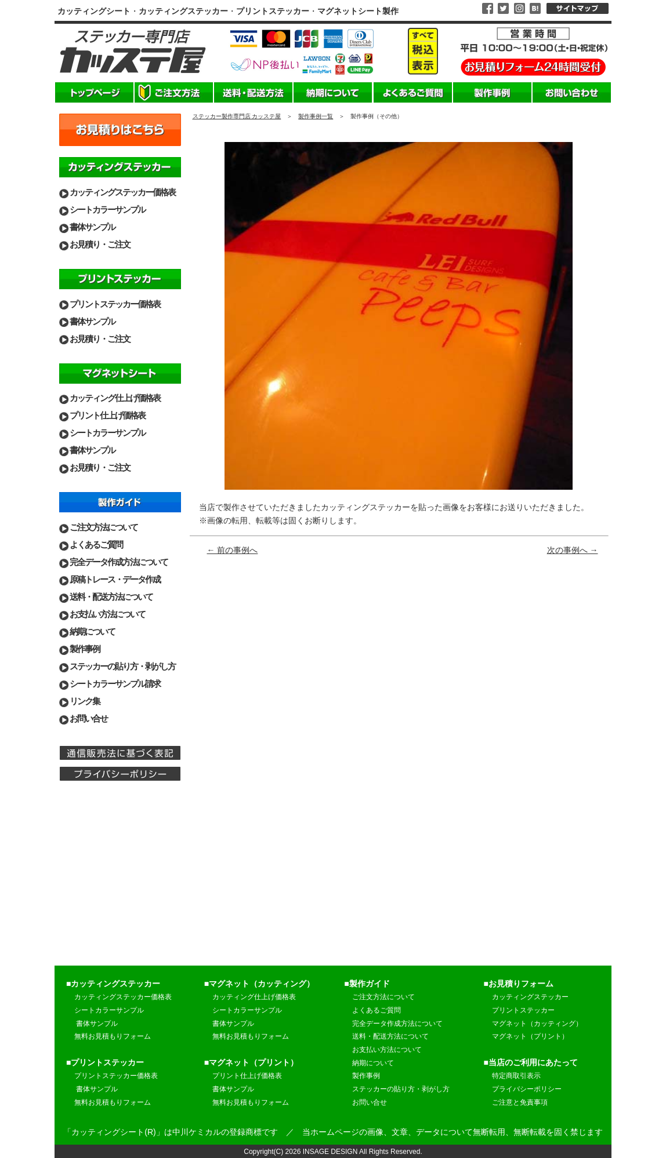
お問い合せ (88, 718)
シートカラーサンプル (107, 209)
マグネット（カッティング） (537, 1023)
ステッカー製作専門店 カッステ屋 (237, 116)
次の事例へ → (572, 550)
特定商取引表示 (516, 1076)
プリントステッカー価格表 (115, 304)
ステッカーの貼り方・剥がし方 (122, 666)
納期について (92, 631)
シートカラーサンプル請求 (115, 684)
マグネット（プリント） (530, 1036)
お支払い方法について (107, 614)
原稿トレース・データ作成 (115, 579)
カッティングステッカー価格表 (122, 192)
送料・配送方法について (111, 597)
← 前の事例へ (232, 550)
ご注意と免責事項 (520, 1102)
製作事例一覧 (315, 116)
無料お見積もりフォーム (112, 1036)
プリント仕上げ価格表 (107, 415)
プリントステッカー (523, 1010)
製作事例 (85, 649)
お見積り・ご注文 (100, 244)
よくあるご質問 (96, 544)
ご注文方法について (103, 527)
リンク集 (85, 701)
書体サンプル (92, 227)
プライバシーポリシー (527, 1089)
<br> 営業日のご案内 (120, 880)
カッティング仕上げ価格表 (115, 398)
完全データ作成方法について (119, 562)
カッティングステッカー (530, 997)
